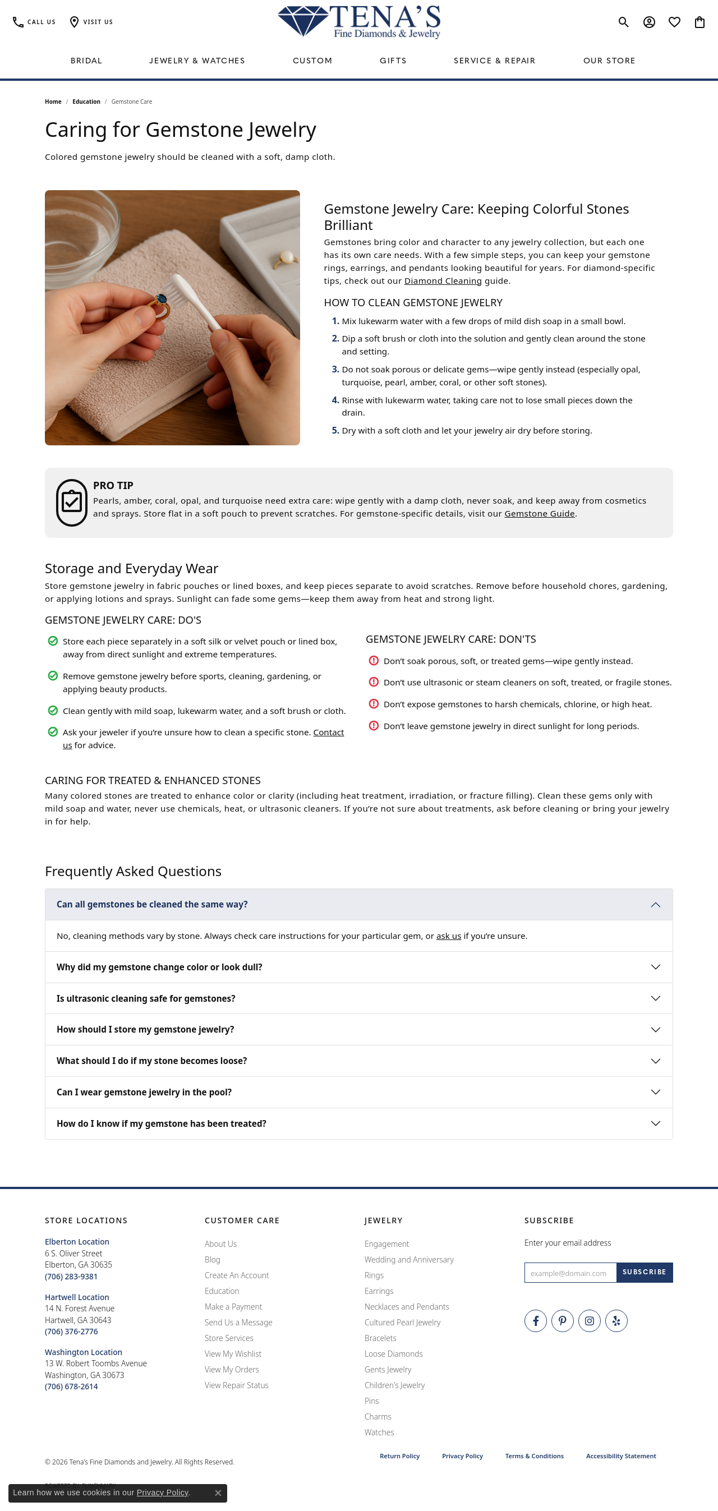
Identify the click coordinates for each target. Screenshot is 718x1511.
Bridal (87, 61)
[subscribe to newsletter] (644, 1273)
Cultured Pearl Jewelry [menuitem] (402, 1322)
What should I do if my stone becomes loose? (152, 1060)
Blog (212, 1259)
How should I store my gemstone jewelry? (145, 1029)
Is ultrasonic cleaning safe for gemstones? (146, 998)
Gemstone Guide (540, 513)
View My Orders (232, 1369)
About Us (221, 1243)
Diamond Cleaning (443, 280)
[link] (33, 22)
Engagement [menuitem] (387, 1243)
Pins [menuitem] (372, 1400)
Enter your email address (567, 1242)
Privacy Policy (462, 1456)
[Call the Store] (71, 1276)
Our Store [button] (609, 61)
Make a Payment (233, 1306)
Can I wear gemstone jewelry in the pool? (144, 1092)
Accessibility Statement (621, 1456)
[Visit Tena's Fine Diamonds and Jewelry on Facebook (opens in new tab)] (535, 1321)
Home (53, 101)
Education (86, 101)
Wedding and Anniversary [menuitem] (409, 1259)
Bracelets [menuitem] (381, 1338)
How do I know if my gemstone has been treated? (161, 1123)
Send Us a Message (239, 1322)
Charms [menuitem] (378, 1416)
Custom (313, 61)
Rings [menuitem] (374, 1275)
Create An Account (237, 1275)
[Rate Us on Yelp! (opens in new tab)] (616, 1321)
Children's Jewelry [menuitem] (395, 1385)
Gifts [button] (393, 61)
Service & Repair (495, 61)
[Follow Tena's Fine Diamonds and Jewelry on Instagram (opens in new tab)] (589, 1321)
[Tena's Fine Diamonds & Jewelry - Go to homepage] (359, 22)
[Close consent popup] (218, 1493)
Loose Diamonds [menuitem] (394, 1353)
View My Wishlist (233, 1353)
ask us (449, 935)
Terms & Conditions (534, 1456)
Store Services (229, 1338)
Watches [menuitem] (379, 1432)
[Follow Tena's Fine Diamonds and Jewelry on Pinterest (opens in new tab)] (562, 1321)
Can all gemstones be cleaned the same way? (152, 904)
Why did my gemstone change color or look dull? (160, 967)
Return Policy (400, 1456)
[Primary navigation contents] (359, 62)
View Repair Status (237, 1385)
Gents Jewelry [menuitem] (388, 1369)
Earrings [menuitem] (379, 1291)
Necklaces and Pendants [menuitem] (407, 1306)
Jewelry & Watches (197, 61)
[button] (90, 22)
